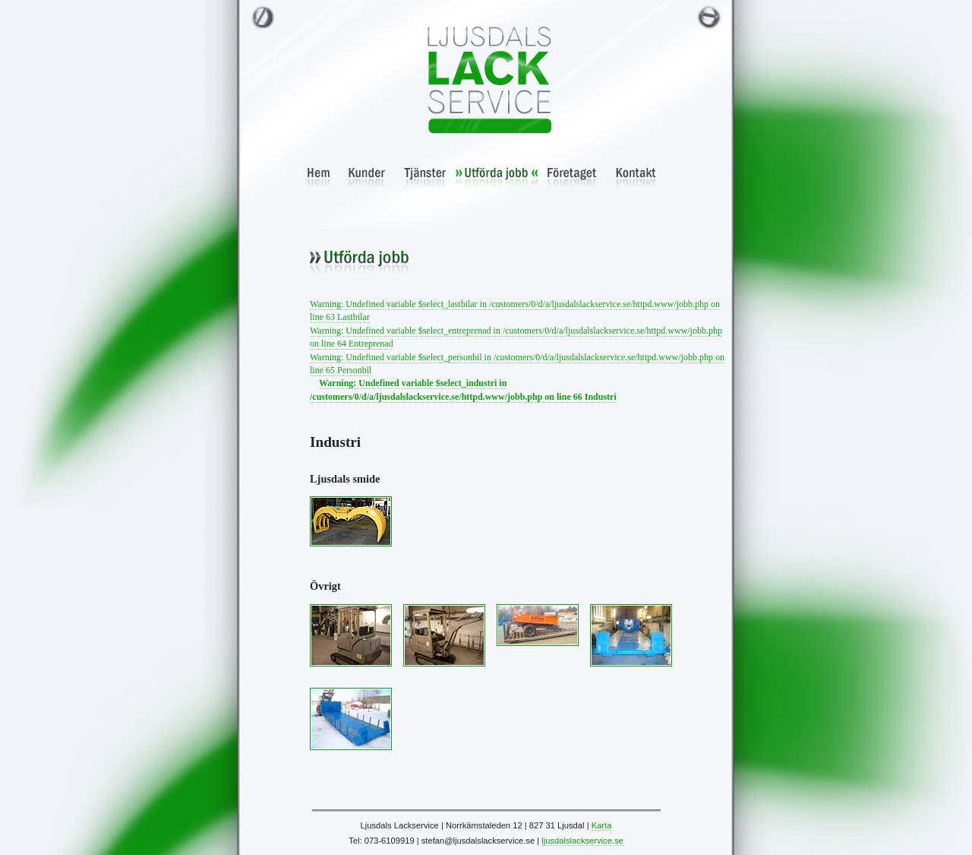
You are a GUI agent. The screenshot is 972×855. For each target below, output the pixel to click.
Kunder (367, 177)
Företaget (572, 177)
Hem (318, 177)
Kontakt (636, 177)
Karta (602, 825)
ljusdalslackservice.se (582, 840)
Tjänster (425, 177)
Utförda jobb (497, 177)
